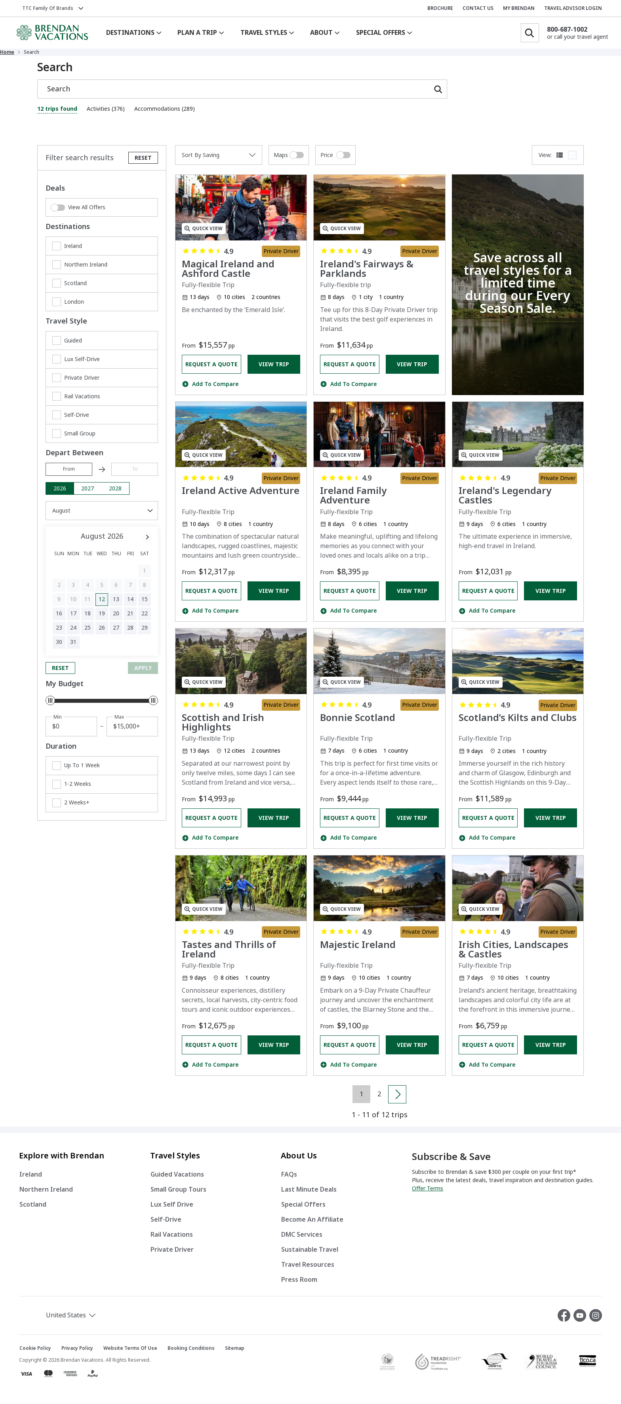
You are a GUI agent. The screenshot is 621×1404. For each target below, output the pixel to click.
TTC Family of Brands (47, 8)
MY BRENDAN (519, 8)
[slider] (50, 706)
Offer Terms (427, 1195)
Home (44, 55)
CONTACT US (478, 8)
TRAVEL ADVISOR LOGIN (573, 8)
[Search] (530, 32)
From (69, 475)
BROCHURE (440, 8)
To (135, 475)
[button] (61, 1321)
